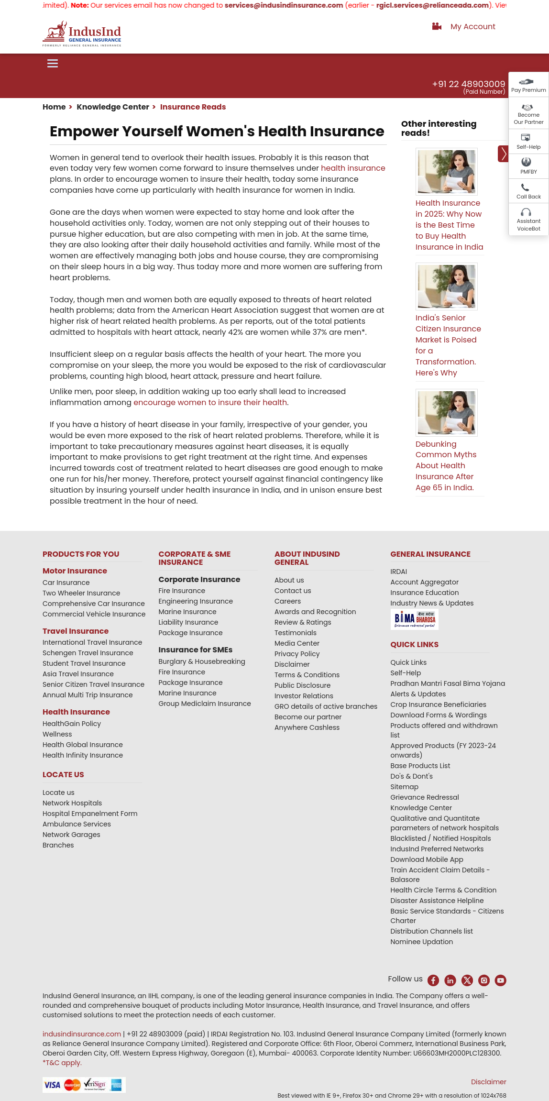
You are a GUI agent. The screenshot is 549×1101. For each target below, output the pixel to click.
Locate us (59, 792)
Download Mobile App (427, 859)
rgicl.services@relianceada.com (440, 5)
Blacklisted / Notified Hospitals (441, 838)
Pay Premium (528, 90)
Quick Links (409, 662)
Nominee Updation (422, 942)
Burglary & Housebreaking (202, 661)
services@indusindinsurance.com (291, 5)
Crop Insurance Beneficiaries (438, 704)
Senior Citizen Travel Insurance (93, 684)
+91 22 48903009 (468, 84)
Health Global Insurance (84, 744)
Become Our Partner (529, 118)
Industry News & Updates (432, 603)
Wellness (57, 734)
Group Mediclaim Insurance (205, 703)
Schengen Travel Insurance (88, 653)
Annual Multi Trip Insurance (88, 695)
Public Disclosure (302, 685)
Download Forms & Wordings (439, 715)
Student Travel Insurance (84, 663)
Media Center (296, 643)
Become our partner (308, 717)
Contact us (292, 590)
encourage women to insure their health (210, 402)
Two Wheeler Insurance (81, 593)
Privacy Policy (297, 654)
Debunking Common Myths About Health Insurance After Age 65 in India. (446, 466)
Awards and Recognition (315, 612)
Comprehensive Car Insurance (94, 603)
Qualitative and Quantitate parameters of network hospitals (445, 823)
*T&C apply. (62, 1063)
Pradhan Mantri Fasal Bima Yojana (448, 683)
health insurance (353, 168)
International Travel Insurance (92, 642)
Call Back (528, 196)
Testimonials (295, 633)
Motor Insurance (75, 570)
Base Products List (420, 766)
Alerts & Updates (418, 694)
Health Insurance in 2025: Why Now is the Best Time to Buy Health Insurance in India (449, 225)
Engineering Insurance (196, 601)
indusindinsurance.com (83, 1034)
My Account (472, 26)
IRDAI (399, 571)
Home (54, 106)
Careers (287, 601)
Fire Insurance (182, 590)
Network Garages (71, 834)
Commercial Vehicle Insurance (94, 614)
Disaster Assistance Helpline (437, 900)
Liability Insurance (189, 622)
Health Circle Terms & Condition (444, 890)
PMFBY (528, 172)
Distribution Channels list (432, 931)
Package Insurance (191, 633)
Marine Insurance (188, 612)
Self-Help (529, 147)
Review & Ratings (302, 622)
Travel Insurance (76, 631)
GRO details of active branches (325, 706)
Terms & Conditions (307, 675)
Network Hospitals (72, 803)
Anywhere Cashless (307, 727)
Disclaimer (292, 664)
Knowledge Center (112, 106)
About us (289, 580)
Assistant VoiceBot (529, 224)
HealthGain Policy (72, 723)
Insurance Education (425, 592)
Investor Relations (303, 696)
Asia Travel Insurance (78, 674)
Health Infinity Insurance (84, 755)
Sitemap (405, 787)
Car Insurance (66, 582)
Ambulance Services (77, 824)
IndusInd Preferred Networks (437, 849)
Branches (58, 845)
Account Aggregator (425, 582)
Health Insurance (76, 711)
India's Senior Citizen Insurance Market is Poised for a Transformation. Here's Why (448, 345)
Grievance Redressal (425, 797)
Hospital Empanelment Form (90, 813)
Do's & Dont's (412, 776)
